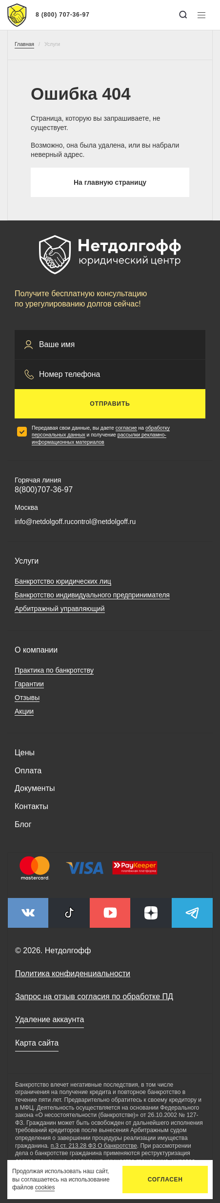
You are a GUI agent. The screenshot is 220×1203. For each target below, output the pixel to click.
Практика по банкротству (54, 670)
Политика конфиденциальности (72, 973)
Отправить (110, 403)
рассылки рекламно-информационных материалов (99, 438)
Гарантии (29, 684)
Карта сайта (37, 1043)
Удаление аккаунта (49, 1019)
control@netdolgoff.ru (103, 521)
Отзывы (27, 697)
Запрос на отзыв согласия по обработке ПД (94, 996)
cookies (45, 1187)
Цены (25, 752)
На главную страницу (110, 182)
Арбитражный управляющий (60, 608)
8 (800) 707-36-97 (63, 14)
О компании (36, 650)
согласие (126, 428)
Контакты (31, 806)
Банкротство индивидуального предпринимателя (92, 595)
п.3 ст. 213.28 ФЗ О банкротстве (94, 1145)
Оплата (28, 770)
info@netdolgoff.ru (42, 521)
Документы (35, 788)
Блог (23, 824)
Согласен (165, 1179)
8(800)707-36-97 (44, 489)
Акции (24, 711)
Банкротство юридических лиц (63, 581)
